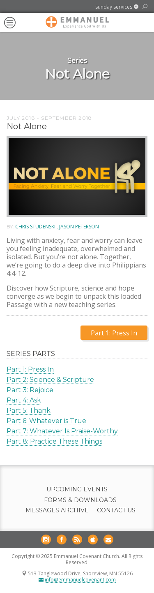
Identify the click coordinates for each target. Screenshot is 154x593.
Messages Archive (57, 510)
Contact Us (116, 510)
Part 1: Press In (30, 369)
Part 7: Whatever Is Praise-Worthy (62, 431)
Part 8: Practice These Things (54, 441)
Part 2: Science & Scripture (50, 380)
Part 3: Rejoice (30, 390)
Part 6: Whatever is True (46, 421)
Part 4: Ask (24, 400)
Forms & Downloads (80, 500)
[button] (116, 7)
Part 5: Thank (29, 410)
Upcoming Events (77, 489)
